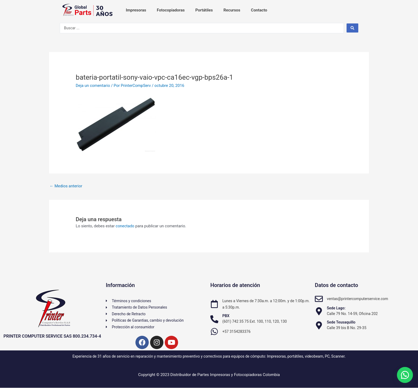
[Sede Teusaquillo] (319, 325)
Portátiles (204, 10)
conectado (125, 226)
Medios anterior (66, 186)
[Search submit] (352, 28)
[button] (405, 375)
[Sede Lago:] (319, 311)
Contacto (259, 10)
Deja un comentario (93, 85)
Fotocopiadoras (170, 10)
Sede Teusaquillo (341, 322)
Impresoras (136, 10)
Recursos (231, 10)
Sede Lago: (336, 308)
